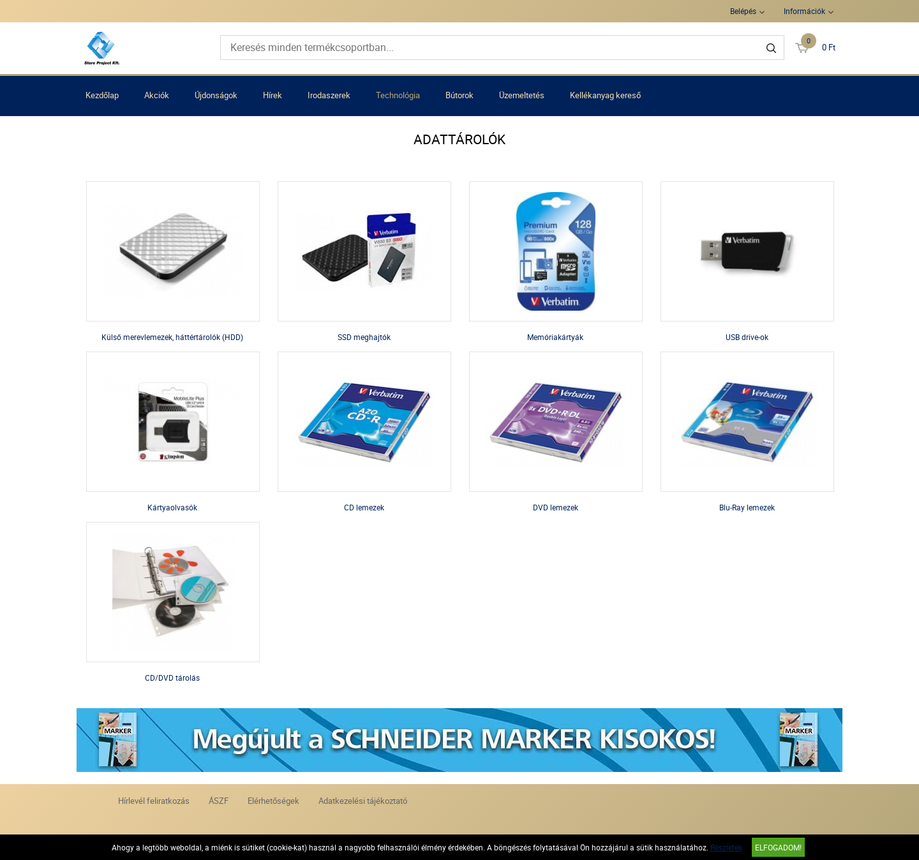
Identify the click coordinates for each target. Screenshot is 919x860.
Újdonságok (216, 95)
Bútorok (459, 95)
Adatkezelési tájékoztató (362, 800)
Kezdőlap (102, 95)
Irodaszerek (329, 95)
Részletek (726, 847)
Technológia (398, 95)
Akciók (156, 95)
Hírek (272, 95)
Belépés (743, 11)
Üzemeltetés (521, 95)
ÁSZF (218, 800)
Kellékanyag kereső (605, 95)
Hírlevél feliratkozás (154, 800)
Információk (804, 11)
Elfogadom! (778, 847)
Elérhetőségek (273, 800)
